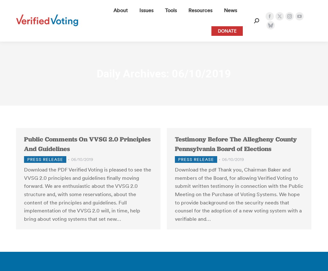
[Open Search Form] (256, 20)
